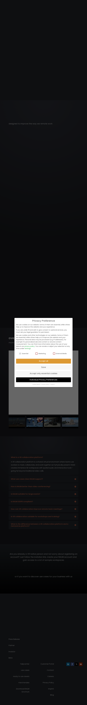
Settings (28, 348)
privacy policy (29, 346)
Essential (23, 353)
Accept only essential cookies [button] (43, 373)
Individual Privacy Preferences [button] (43, 379)
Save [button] (43, 367)
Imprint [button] (52, 384)
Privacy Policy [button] (45, 384)
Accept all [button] (43, 361)
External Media (60, 353)
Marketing (40, 353)
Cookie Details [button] (36, 384)
